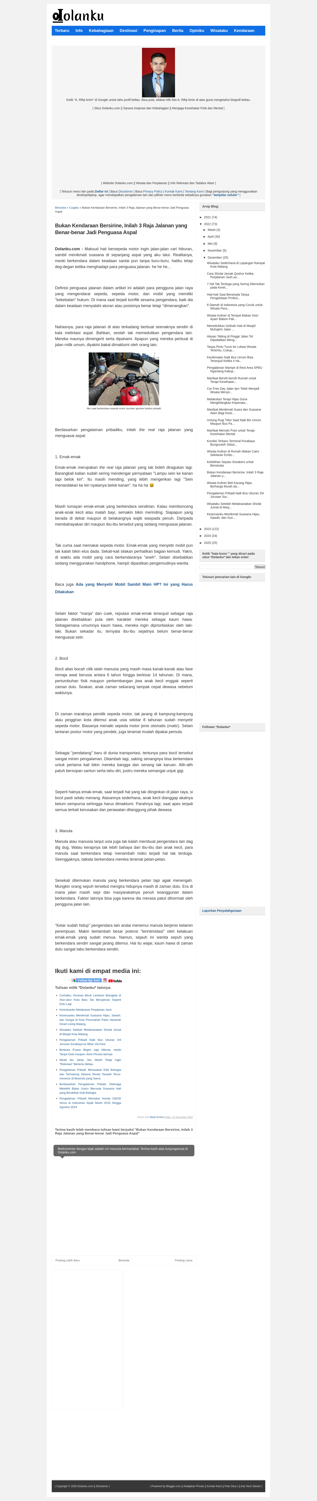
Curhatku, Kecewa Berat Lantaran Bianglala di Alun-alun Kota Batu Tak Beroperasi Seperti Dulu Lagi (90, 1000)
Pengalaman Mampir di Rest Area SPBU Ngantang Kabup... (234, 369)
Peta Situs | (231, 1486)
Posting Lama (184, 1260)
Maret (212, 230)
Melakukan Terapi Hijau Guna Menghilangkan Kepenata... (227, 400)
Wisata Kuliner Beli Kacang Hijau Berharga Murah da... (229, 484)
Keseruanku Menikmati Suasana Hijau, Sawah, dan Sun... (233, 515)
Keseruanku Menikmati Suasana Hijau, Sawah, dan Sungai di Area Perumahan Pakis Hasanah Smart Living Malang (90, 1020)
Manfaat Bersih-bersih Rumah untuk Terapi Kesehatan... (231, 380)
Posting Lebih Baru (67, 1260)
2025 (208, 543)
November (215, 250)
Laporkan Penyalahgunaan (221, 910)
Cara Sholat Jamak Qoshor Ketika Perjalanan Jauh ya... (230, 275)
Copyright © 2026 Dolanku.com (74, 1486)
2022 (208, 224)
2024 (208, 535)
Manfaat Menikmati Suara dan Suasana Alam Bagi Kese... (234, 411)
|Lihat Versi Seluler (249, 1486)
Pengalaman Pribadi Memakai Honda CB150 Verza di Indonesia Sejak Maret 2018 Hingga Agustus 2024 (90, 1103)
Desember (215, 257)
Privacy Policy (152, 191)
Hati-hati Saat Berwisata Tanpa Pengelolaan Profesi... (228, 296)
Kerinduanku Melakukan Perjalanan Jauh (85, 1009)
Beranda (123, 1260)
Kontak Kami (173, 191)
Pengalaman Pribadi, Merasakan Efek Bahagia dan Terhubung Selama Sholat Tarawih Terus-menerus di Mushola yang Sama (90, 1074)
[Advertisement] (158, 145)
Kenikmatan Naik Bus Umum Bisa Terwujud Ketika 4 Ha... (230, 359)
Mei (210, 243)
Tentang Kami (194, 191)
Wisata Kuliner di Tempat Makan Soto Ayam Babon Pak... (232, 317)
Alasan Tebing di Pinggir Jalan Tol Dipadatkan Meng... (230, 338)
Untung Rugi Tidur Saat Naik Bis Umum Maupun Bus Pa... (234, 421)
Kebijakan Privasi (194, 1486)
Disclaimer (125, 191)
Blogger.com (173, 1486)
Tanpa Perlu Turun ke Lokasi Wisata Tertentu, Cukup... (231, 348)
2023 (208, 529)
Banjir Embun (157, 1117)
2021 (208, 217)
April (211, 236)
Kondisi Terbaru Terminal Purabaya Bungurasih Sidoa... (231, 442)
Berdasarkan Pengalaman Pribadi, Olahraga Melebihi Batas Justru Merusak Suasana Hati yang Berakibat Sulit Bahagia (90, 1088)
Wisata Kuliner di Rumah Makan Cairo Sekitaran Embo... (233, 453)
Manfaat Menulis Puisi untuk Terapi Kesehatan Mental (231, 432)
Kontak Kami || (215, 1486)
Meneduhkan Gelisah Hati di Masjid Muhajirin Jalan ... (231, 327)
